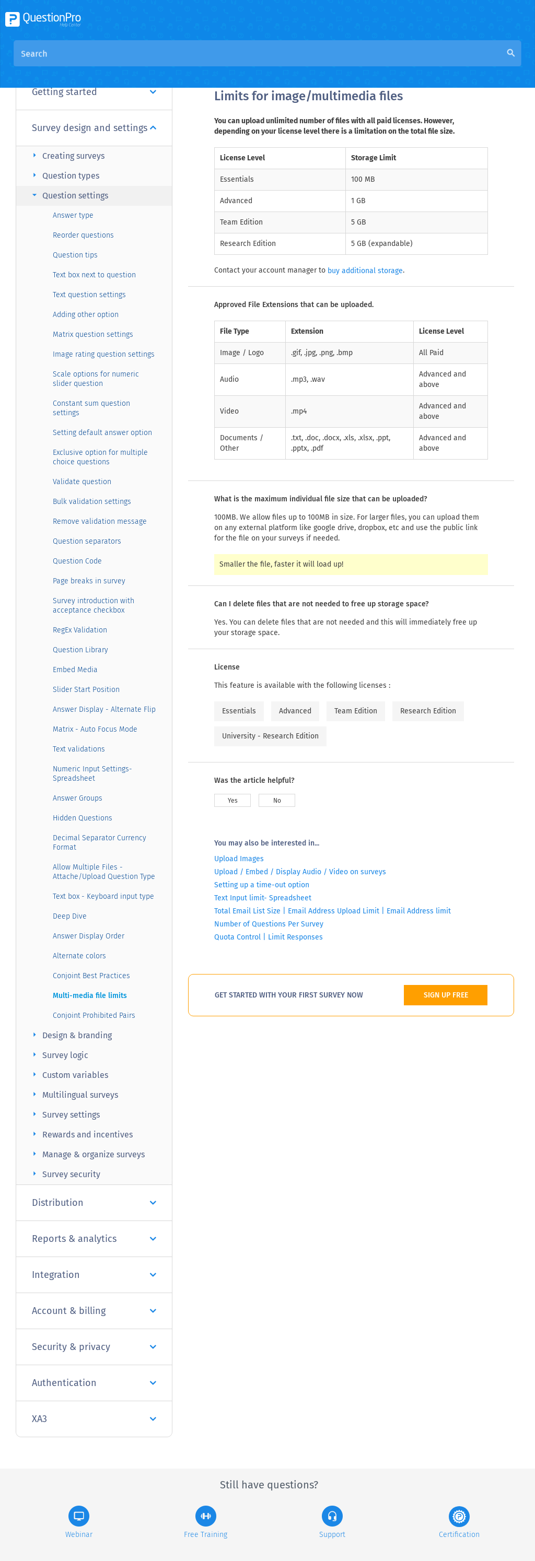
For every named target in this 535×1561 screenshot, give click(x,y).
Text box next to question (94, 275)
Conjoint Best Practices (91, 975)
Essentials (239, 711)
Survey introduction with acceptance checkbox (93, 605)
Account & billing (94, 1311)
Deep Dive (70, 916)
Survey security (64, 1173)
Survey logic (58, 1054)
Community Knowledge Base (314, 63)
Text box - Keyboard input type (103, 896)
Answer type (73, 215)
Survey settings (64, 1114)
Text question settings (89, 294)
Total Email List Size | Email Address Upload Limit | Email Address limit (332, 911)
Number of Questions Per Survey (268, 924)
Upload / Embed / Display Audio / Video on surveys (300, 871)
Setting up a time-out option (261, 885)
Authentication (94, 1383)
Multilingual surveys (73, 1094)
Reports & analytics (94, 1239)
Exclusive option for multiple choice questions (100, 457)
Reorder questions (83, 235)
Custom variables (68, 1074)
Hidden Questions (82, 818)
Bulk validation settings (92, 501)
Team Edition (355, 711)
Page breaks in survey (89, 581)
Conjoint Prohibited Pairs (94, 1015)
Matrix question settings (93, 334)
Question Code (77, 561)
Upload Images (239, 858)
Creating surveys (66, 155)
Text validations (79, 749)
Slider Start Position (86, 689)
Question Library (80, 649)
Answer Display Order (88, 936)
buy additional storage (365, 270)
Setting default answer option (102, 432)
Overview (232, 63)
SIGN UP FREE (446, 995)
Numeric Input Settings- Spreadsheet (92, 774)
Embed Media (75, 669)
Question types (64, 175)
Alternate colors (79, 956)
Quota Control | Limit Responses (268, 937)
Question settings (68, 195)
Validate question (82, 481)
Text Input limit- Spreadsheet (262, 898)
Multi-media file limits (90, 995)
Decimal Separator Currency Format (99, 843)
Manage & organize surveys (87, 1153)
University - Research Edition (270, 736)
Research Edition (428, 711)
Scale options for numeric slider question (96, 379)
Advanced (295, 711)
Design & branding (70, 1034)
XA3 (94, 1419)
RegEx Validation (80, 630)
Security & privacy (94, 1347)
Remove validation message (100, 521)
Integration (94, 1275)
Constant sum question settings (91, 408)
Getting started (94, 92)
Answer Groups (77, 798)
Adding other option (86, 314)
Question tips (75, 255)
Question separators (87, 541)
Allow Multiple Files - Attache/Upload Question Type (104, 872)
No (277, 800)
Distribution (94, 1202)
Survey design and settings (94, 128)
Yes (233, 800)
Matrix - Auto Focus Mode (95, 729)
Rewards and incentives (81, 1134)
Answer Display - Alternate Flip (104, 709)
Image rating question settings (104, 354)
